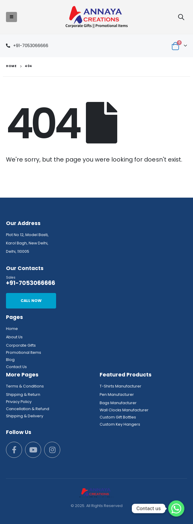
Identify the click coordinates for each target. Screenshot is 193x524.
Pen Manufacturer (117, 394)
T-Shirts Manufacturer (120, 386)
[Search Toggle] (181, 17)
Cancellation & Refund (27, 408)
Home (12, 328)
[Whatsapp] (176, 508)
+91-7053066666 (30, 46)
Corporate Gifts (21, 345)
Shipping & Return (23, 394)
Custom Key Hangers (120, 424)
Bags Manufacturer (118, 402)
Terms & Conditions (25, 386)
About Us (14, 336)
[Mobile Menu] (11, 17)
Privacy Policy (19, 401)
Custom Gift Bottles (118, 417)
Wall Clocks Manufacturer (124, 410)
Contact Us (16, 366)
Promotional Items (23, 352)
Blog (10, 359)
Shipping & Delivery (24, 415)
